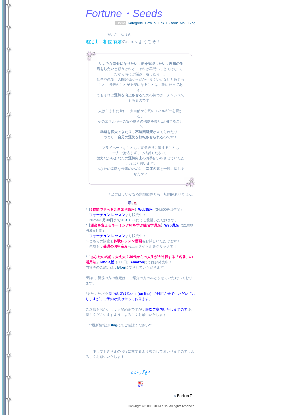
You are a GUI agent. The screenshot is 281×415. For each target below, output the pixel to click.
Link (161, 23)
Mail (183, 23)
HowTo (150, 23)
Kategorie (135, 23)
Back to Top (186, 396)
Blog (191, 23)
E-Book (172, 23)
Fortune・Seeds (124, 13)
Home (121, 23)
